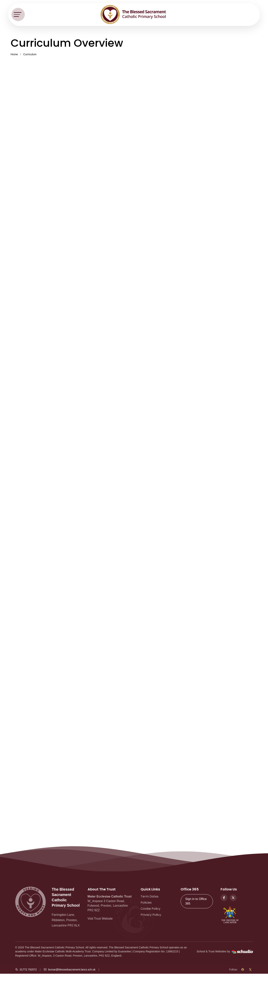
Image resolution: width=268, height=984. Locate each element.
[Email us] (69, 969)
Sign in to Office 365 (196, 901)
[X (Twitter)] (250, 969)
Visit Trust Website (100, 918)
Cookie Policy (150, 908)
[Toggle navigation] (18, 14)
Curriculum (30, 54)
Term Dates (149, 896)
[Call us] (26, 969)
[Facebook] (224, 897)
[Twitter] (233, 897)
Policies (146, 902)
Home (14, 54)
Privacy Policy (151, 915)
